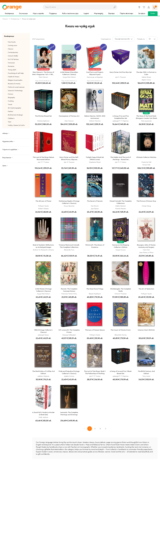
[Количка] (155, 7)
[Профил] (149, 7)
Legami (86, 13)
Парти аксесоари (126, 13)
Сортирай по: (106, 39)
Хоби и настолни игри (70, 13)
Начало (5, 19)
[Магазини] (139, 7)
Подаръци (53, 13)
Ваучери (111, 13)
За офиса (141, 13)
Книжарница (9, 13)
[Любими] (144, 7)
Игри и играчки (38, 13)
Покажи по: (141, 39)
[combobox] (77, 7)
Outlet (152, 13)
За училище (23, 13)
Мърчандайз (98, 13)
